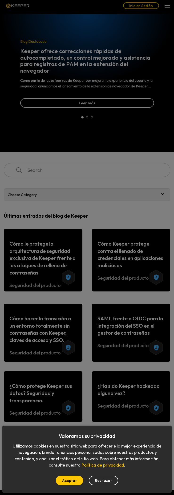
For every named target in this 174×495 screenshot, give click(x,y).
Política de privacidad (102, 465)
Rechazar (103, 480)
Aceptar (69, 480)
